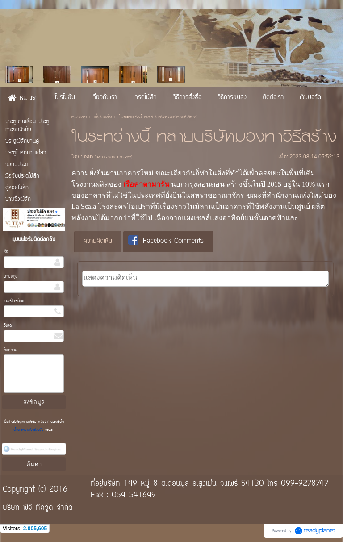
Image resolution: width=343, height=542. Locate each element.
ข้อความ (10, 350)
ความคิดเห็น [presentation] (98, 241)
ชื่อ (6, 252)
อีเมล (8, 325)
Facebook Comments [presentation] (166, 241)
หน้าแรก (79, 117)
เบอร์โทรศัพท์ (15, 301)
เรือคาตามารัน (146, 184)
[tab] (97, 241)
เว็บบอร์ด (103, 117)
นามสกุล (10, 276)
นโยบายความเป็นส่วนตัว (29, 430)
